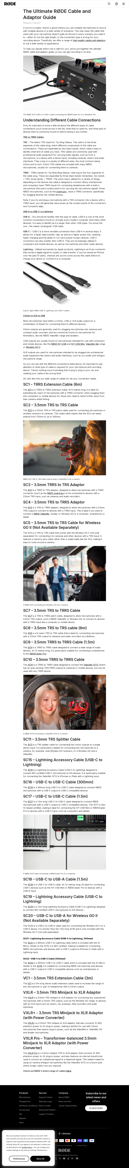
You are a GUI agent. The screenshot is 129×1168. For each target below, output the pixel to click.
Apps (21, 1122)
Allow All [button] (40, 1159)
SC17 (30, 801)
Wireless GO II (33, 347)
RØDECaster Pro (38, 653)
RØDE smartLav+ (55, 493)
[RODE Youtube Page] (64, 1159)
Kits (20, 1114)
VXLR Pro (33, 1053)
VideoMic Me (92, 344)
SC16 (30, 787)
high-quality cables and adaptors (89, 40)
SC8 (30, 633)
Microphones (25, 1097)
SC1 (30, 389)
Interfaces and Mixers (28, 1106)
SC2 (30, 410)
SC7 (30, 616)
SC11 (30, 744)
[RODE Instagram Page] (60, 1159)
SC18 (30, 884)
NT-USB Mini (78, 344)
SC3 (30, 490)
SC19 (30, 906)
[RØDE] (10, 3)
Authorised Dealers (47, 1110)
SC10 (30, 664)
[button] (116, 3)
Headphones (25, 1101)
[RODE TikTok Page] (68, 1159)
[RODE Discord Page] (77, 1159)
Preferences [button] (19, 1159)
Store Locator (45, 1106)
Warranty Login (45, 1101)
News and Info (65, 1101)
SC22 (31, 963)
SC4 (30, 507)
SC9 (30, 647)
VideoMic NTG (91, 664)
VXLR (30, 997)
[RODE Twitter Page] (56, 1159)
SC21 (30, 943)
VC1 (29, 983)
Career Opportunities (68, 1106)
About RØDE (64, 1097)
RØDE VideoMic (41, 514)
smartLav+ (61, 191)
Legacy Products (46, 1114)
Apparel (22, 1118)
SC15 (30, 770)
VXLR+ (31, 1023)
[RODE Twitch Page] (72, 1159)
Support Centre (45, 1097)
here (68, 1071)
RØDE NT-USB (58, 344)
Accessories (24, 1110)
